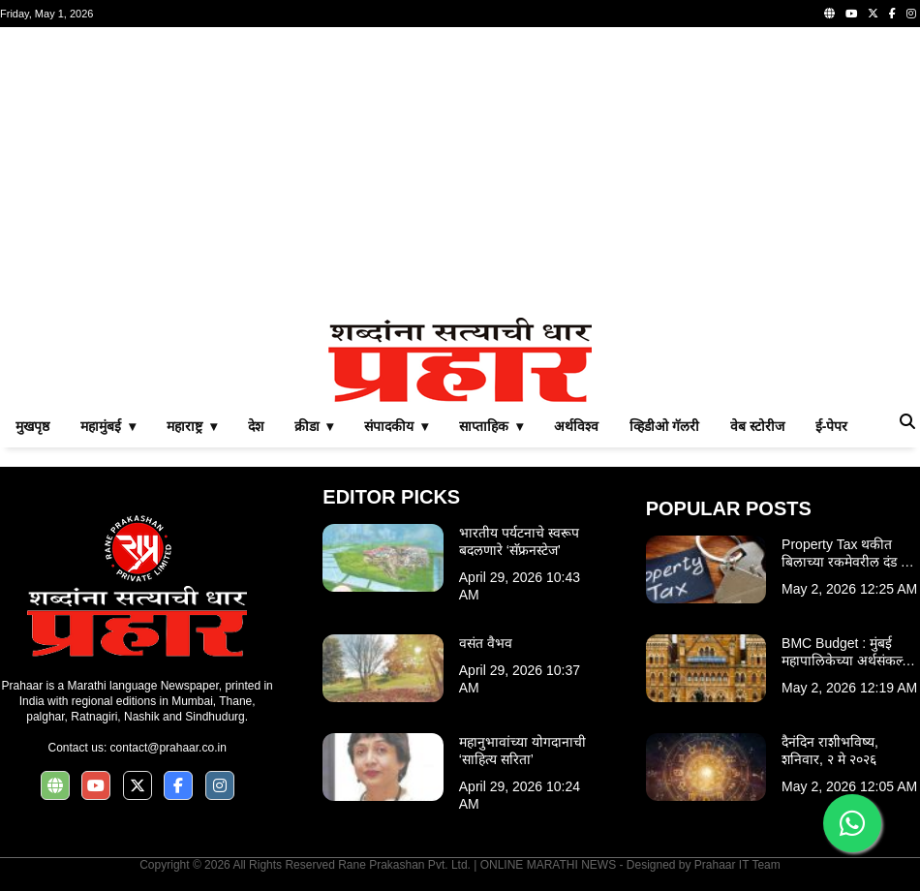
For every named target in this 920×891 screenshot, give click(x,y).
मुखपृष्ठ (32, 426)
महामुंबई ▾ (108, 426)
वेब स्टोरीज (757, 426)
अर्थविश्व (576, 426)
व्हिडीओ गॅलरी (664, 426)
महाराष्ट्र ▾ (192, 426)
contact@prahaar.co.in (168, 747)
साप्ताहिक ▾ (491, 426)
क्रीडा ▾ (314, 426)
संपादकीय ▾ (396, 426)
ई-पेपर (831, 426)
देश (255, 426)
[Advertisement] (460, 172)
